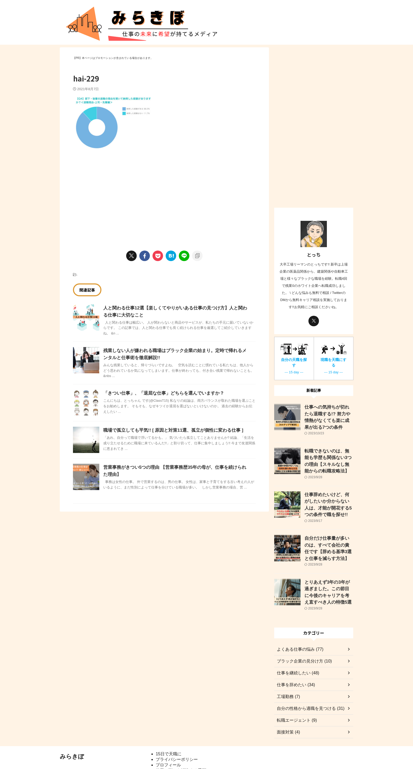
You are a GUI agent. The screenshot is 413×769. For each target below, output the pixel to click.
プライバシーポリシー (177, 736)
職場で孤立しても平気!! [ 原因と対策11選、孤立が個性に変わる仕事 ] (169, 430)
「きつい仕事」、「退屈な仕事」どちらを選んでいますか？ (160, 393)
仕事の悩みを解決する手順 (181, 747)
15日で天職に (168, 731)
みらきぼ (72, 733)
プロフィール (168, 742)
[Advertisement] (117, 194)
